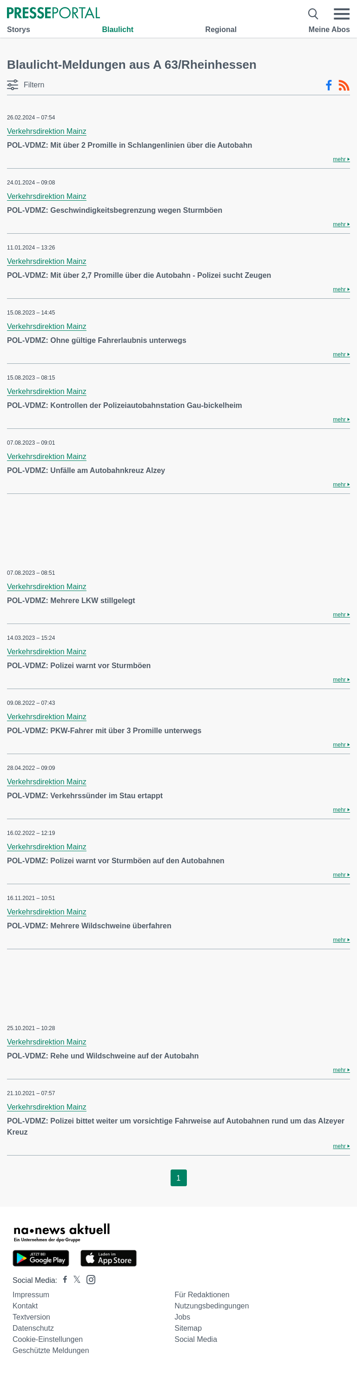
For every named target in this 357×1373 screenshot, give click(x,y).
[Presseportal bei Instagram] (88, 1279)
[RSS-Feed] (344, 85)
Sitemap (188, 1328)
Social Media (195, 1339)
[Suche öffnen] (313, 13)
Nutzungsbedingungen (211, 1306)
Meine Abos (329, 29)
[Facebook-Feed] (328, 85)
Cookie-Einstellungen (48, 1339)
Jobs (182, 1317)
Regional (221, 29)
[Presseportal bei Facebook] (62, 1280)
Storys (18, 29)
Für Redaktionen (201, 1295)
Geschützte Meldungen (51, 1350)
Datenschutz (33, 1328)
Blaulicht (117, 29)
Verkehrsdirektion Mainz (46, 131)
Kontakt (25, 1306)
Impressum (31, 1295)
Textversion (31, 1317)
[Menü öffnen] (341, 13)
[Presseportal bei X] (74, 1280)
